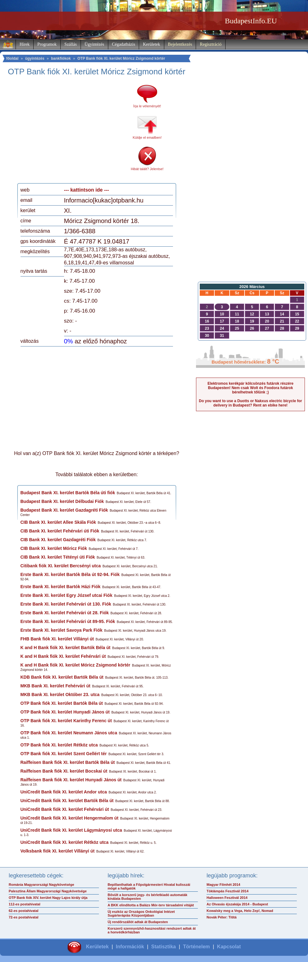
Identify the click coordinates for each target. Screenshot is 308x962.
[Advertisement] (72, 131)
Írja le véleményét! (147, 106)
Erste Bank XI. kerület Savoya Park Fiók (62, 630)
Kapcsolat (229, 946)
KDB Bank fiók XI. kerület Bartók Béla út (62, 677)
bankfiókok (61, 58)
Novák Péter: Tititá (221, 917)
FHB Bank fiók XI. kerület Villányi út (57, 638)
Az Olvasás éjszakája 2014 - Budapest (237, 904)
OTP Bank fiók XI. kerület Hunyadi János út (65, 711)
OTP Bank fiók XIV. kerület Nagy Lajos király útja (48, 897)
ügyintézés (34, 58)
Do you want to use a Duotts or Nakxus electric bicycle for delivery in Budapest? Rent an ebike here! (250, 403)
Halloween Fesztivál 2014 (227, 897)
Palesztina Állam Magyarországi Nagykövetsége (48, 891)
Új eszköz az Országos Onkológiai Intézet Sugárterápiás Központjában (141, 913)
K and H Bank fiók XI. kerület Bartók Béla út (65, 647)
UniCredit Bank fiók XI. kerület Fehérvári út (65, 809)
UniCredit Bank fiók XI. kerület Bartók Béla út (67, 800)
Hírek (25, 44)
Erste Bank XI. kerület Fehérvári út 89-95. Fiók (68, 621)
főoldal (12, 58)
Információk (130, 946)
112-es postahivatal (24, 904)
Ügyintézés (94, 44)
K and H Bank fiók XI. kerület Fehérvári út (63, 656)
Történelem (196, 946)
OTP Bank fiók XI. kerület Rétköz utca (59, 744)
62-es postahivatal (23, 911)
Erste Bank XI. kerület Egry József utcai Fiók (67, 595)
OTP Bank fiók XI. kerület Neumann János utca (69, 732)
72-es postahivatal (23, 917)
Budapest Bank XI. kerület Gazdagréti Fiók (64, 510)
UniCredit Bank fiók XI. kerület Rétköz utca (65, 842)
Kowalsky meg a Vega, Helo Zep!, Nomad (240, 911)
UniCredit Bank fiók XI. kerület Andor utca (64, 791)
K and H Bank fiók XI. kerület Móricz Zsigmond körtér (75, 664)
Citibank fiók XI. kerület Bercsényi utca (61, 565)
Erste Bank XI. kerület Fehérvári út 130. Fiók (66, 604)
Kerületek (151, 44)
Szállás (70, 44)
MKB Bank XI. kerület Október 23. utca (60, 694)
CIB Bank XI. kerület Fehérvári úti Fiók (60, 530)
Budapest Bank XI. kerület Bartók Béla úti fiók (68, 492)
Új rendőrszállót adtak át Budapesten (138, 922)
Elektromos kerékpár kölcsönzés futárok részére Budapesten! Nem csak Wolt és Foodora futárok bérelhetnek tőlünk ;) (250, 387)
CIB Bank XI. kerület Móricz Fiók (54, 548)
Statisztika (163, 946)
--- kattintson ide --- (86, 190)
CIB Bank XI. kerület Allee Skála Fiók (58, 522)
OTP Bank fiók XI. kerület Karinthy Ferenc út (66, 720)
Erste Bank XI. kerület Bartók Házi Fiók (61, 586)
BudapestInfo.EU (251, 21)
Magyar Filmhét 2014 (223, 884)
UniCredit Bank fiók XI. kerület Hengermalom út (70, 818)
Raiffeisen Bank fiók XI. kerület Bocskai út (64, 771)
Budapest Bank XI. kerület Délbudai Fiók (62, 501)
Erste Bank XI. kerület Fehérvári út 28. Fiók (65, 612)
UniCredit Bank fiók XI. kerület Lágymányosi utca (71, 830)
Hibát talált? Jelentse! (147, 169)
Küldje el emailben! (147, 137)
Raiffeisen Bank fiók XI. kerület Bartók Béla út (68, 762)
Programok (47, 44)
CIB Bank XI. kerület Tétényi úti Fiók (58, 557)
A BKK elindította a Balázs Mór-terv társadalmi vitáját (151, 905)
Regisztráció (211, 44)
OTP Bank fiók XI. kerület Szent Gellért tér (64, 753)
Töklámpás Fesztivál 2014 (228, 891)
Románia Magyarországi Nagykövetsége (41, 884)
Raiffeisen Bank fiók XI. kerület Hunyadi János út (71, 779)
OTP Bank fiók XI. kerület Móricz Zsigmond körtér (121, 58)
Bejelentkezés (180, 44)
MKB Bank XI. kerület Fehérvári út (56, 685)
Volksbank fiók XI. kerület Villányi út (58, 850)
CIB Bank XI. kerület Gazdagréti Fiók (58, 539)
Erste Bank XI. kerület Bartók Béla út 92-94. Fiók (70, 574)
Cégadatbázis (123, 44)
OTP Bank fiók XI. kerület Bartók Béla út (62, 703)
